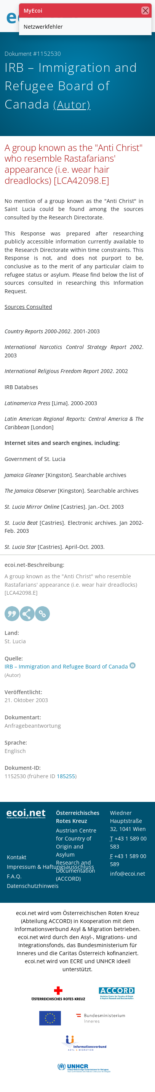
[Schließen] (145, 10)
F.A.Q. (14, 876)
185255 (66, 776)
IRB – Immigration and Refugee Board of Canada (70, 666)
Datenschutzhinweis (33, 885)
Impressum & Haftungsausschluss (50, 866)
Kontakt (16, 857)
